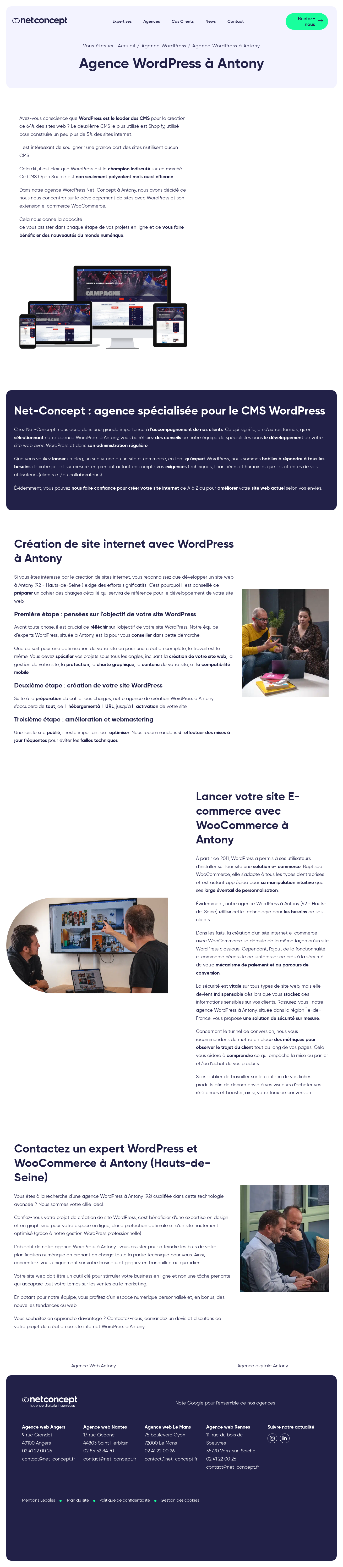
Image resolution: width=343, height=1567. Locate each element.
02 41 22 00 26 (37, 1451)
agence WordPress (75, 1247)
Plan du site (78, 1500)
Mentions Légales (38, 1500)
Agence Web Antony (93, 1366)
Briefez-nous (306, 21)
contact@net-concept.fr (48, 1459)
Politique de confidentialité (125, 1500)
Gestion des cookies (180, 1500)
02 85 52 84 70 (98, 1451)
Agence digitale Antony (262, 1366)
